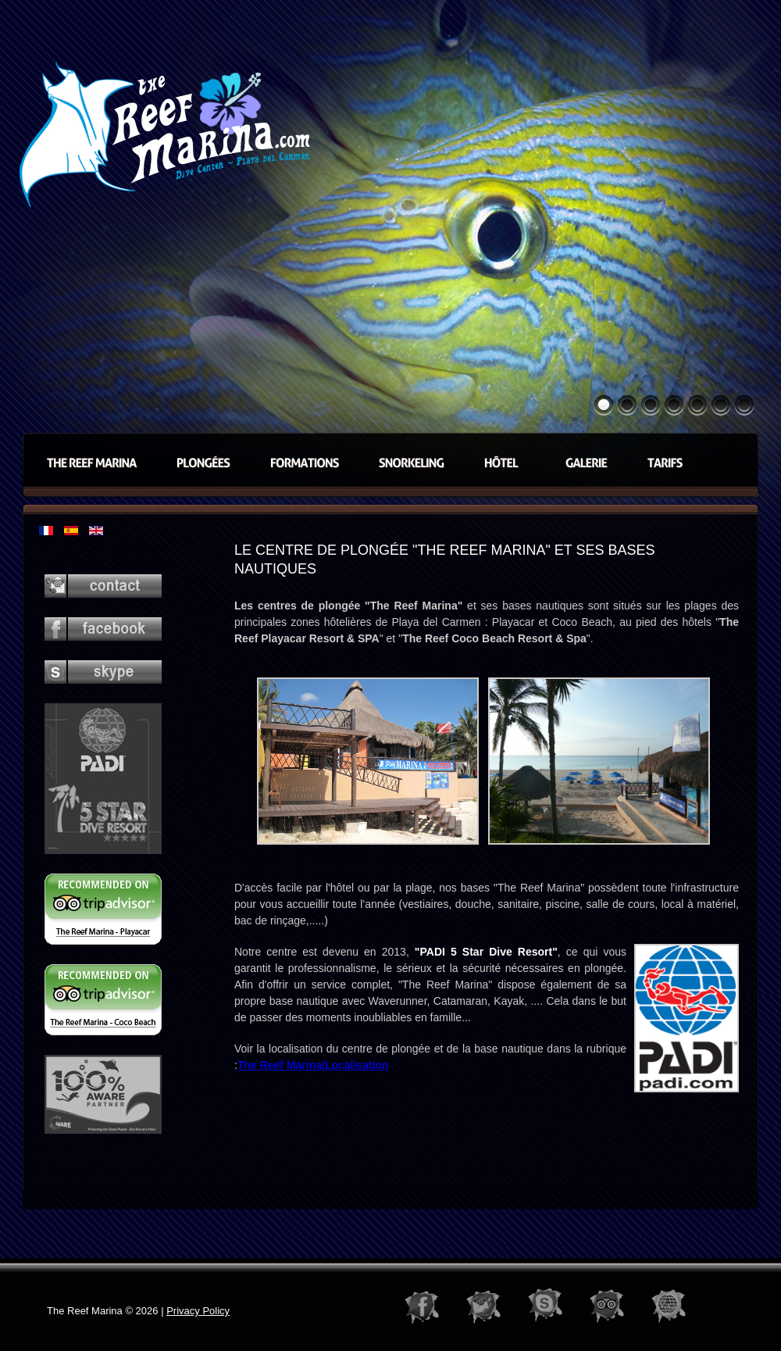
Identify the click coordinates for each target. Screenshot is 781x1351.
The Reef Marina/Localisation (313, 1065)
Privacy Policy (198, 1311)
